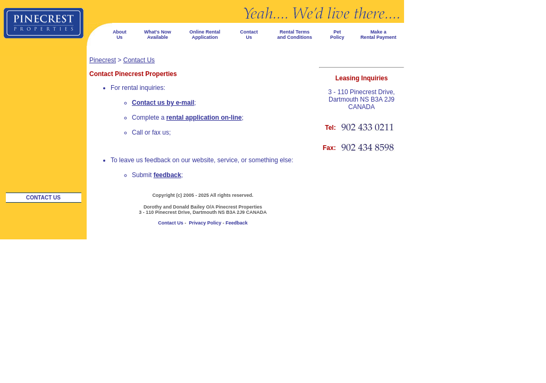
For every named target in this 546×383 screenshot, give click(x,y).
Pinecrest (102, 60)
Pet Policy (337, 34)
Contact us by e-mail (163, 102)
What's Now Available (157, 34)
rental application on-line (204, 117)
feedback (167, 175)
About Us (120, 34)
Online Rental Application (204, 34)
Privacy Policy (205, 223)
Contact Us (249, 34)
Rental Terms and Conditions (294, 34)
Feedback (236, 223)
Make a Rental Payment (378, 34)
